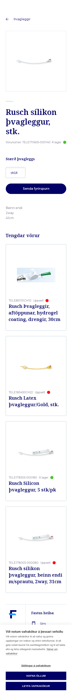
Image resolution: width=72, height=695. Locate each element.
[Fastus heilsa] (12, 623)
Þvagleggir (22, 19)
